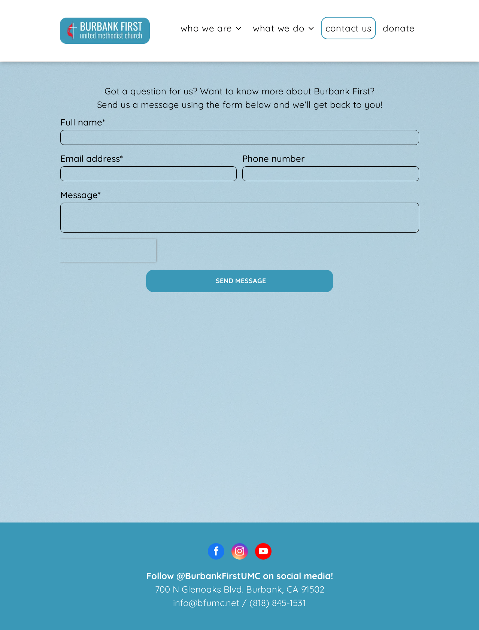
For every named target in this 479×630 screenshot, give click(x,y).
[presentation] (108, 250)
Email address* (91, 158)
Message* (80, 194)
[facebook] (216, 552)
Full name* (82, 122)
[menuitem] (212, 28)
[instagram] (239, 552)
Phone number (273, 158)
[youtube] (263, 552)
